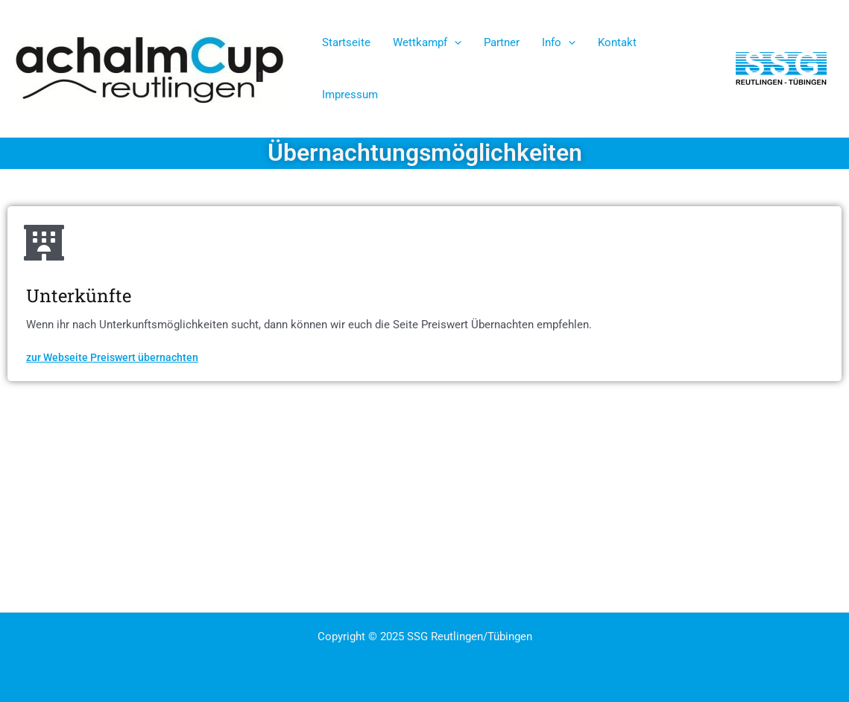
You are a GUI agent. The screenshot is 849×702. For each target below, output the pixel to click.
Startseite (346, 42)
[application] (454, 42)
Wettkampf (427, 42)
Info (558, 42)
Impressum (350, 94)
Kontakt (617, 42)
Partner (502, 42)
